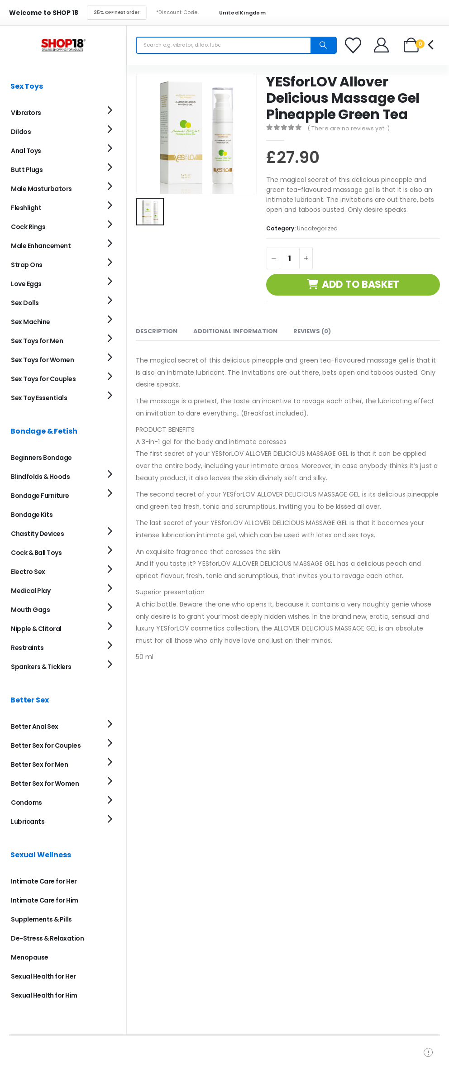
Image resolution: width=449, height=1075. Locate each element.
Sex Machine (30, 321)
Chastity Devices (37, 533)
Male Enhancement (41, 245)
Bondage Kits (32, 514)
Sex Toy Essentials (39, 397)
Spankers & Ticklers (41, 666)
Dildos (21, 131)
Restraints (27, 647)
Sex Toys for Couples (43, 378)
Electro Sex (28, 571)
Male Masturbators (41, 188)
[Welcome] (382, 45)
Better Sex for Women (45, 783)
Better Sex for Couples (46, 745)
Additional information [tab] (235, 331)
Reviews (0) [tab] (312, 331)
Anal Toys (26, 150)
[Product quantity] (290, 258)
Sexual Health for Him (44, 995)
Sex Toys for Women (42, 359)
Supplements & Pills (41, 919)
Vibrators (26, 112)
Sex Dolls (25, 302)
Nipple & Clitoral (36, 628)
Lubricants (27, 821)
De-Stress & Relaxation (47, 938)
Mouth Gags (30, 609)
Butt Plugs (27, 169)
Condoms (26, 802)
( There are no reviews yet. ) (348, 128)
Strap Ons (27, 264)
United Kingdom (237, 12)
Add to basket (360, 284)
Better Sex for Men (39, 764)
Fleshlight (26, 207)
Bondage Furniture (40, 495)
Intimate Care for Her (44, 881)
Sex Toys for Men (37, 340)
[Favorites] (354, 45)
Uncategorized (317, 228)
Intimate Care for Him (44, 900)
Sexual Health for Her (43, 976)
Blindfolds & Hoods (40, 476)
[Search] (323, 45)
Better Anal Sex (34, 726)
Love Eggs (26, 283)
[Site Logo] (63, 45)
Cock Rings (28, 226)
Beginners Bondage (41, 457)
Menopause (29, 957)
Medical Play (30, 590)
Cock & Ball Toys (36, 552)
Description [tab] (156, 331)
